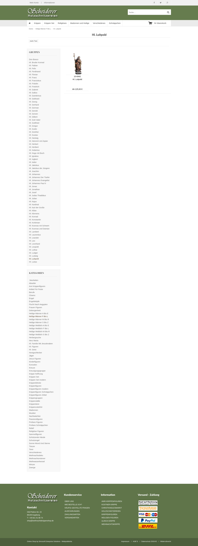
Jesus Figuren (35, 359)
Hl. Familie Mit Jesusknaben (41, 343)
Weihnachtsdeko (36, 455)
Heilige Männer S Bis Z (38, 322)
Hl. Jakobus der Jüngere (39, 168)
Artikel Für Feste (36, 289)
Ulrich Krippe (108, 521)
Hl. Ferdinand (34, 71)
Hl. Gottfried (34, 123)
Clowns (32, 295)
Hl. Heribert (34, 147)
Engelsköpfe (34, 301)
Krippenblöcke (35, 383)
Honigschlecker (35, 353)
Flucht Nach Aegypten (38, 304)
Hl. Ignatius (34, 156)
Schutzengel (34, 440)
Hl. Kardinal (34, 204)
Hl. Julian (33, 198)
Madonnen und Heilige (79, 23)
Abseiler (32, 283)
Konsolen (33, 365)
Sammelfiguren (35, 434)
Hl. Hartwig (33, 138)
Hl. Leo (32, 241)
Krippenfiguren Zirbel (38, 395)
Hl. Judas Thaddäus (37, 195)
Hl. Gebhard (34, 99)
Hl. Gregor (33, 126)
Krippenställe (34, 401)
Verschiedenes (99, 23)
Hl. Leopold (34, 247)
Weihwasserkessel (37, 461)
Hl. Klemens (34, 213)
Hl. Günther (34, 132)
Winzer (32, 464)
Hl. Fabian (33, 65)
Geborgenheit (35, 310)
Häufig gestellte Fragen (77, 508)
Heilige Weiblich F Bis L (39, 328)
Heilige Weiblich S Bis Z (39, 334)
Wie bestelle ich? (73, 505)
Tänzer (32, 446)
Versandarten (72, 518)
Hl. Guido (33, 129)
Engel (31, 298)
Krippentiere (34, 404)
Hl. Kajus (33, 201)
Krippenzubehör (35, 407)
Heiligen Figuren (110, 518)
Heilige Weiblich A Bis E (39, 325)
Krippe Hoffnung (36, 374)
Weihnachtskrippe (111, 524)
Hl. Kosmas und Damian (39, 229)
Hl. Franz (33, 77)
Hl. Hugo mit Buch (36, 153)
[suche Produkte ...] (149, 12)
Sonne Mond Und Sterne (39, 443)
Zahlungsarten (72, 514)
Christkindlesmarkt (112, 508)
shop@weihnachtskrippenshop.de (40, 521)
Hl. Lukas (33, 262)
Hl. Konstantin (35, 220)
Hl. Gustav (33, 135)
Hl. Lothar (33, 250)
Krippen (37, 23)
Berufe (32, 292)
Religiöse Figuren (36, 431)
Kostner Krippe (109, 505)
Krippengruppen (36, 398)
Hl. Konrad (33, 217)
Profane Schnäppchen (38, 425)
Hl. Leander (34, 238)
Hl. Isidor (32, 162)
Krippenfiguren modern (38, 389)
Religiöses (62, 23)
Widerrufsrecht (165, 541)
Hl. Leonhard (34, 244)
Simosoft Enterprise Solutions (49, 541)
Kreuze (32, 368)
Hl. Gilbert (33, 117)
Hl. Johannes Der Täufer (39, 177)
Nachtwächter (35, 416)
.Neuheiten (33, 280)
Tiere (31, 449)
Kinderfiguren (34, 362)
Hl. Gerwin (33, 114)
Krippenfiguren (35, 386)
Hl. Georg (33, 102)
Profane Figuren (36, 422)
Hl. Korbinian (34, 223)
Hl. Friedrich (34, 87)
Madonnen (33, 410)
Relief (31, 428)
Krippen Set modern (37, 380)
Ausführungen (72, 511)
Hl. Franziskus (35, 80)
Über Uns (69, 501)
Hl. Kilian (32, 210)
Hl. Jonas (33, 186)
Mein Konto (34, 3)
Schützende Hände (37, 437)
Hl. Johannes (34, 174)
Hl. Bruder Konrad (36, 62)
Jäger (31, 356)
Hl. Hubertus (34, 150)
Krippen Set (49, 23)
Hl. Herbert (33, 144)
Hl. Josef (32, 192)
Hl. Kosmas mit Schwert (39, 226)
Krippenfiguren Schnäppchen (41, 392)
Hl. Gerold (33, 111)
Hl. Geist (32, 350)
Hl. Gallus (33, 93)
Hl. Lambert (34, 232)
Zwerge (32, 467)
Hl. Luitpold (57, 29)
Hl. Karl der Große (36, 207)
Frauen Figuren (35, 307)
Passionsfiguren (36, 419)
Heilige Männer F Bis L (43, 29)
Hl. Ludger (33, 253)
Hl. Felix (32, 68)
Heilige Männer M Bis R (39, 319)
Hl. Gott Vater (34, 120)
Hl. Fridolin (33, 83)
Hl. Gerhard (34, 105)
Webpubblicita (67, 541)
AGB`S (135, 541)
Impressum (125, 541)
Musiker (32, 413)
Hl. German (34, 108)
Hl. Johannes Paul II (37, 183)
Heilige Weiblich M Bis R (39, 331)
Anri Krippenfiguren (37, 286)
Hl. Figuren (33, 346)
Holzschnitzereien (111, 511)
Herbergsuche (35, 337)
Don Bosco (33, 59)
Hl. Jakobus (34, 165)
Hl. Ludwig (33, 256)
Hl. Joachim (34, 171)
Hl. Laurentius (35, 235)
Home (31, 29)
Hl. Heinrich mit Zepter (38, 141)
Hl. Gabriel (33, 90)
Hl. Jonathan (34, 189)
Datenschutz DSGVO (149, 541)
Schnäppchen (115, 23)
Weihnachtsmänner (37, 458)
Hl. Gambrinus (35, 96)
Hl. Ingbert (33, 159)
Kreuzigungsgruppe (37, 371)
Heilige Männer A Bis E (38, 313)
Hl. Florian (33, 74)
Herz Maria (33, 340)
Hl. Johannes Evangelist (39, 180)
